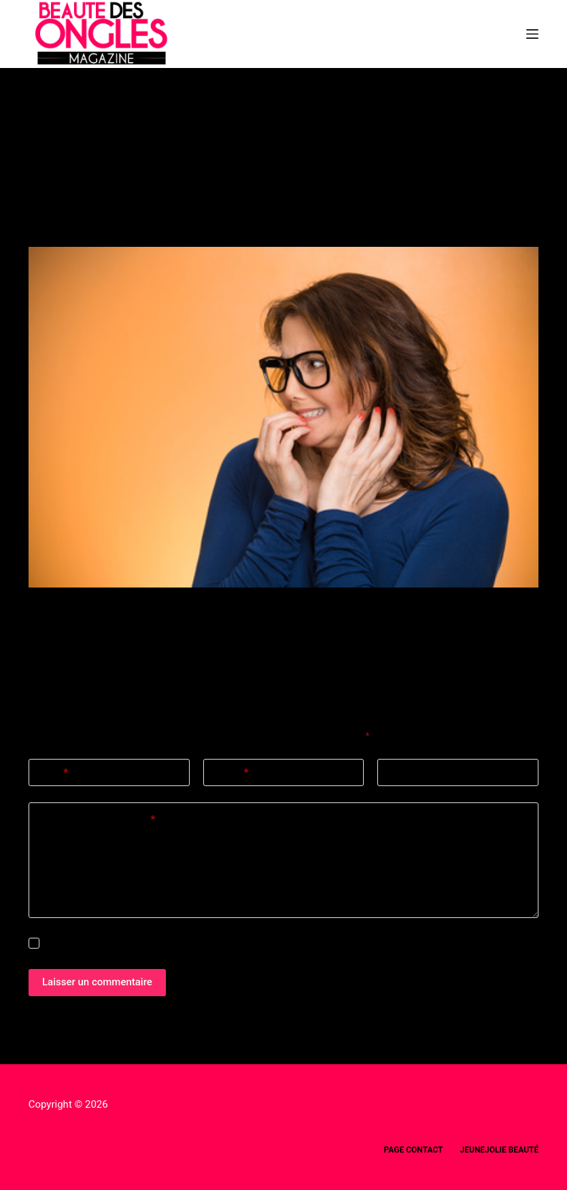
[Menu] (532, 34)
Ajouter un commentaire (97, 819)
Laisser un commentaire (97, 982)
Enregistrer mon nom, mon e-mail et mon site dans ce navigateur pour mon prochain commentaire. (238, 943)
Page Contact (413, 1150)
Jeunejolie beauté (499, 1150)
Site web (407, 772)
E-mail (231, 772)
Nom (53, 772)
